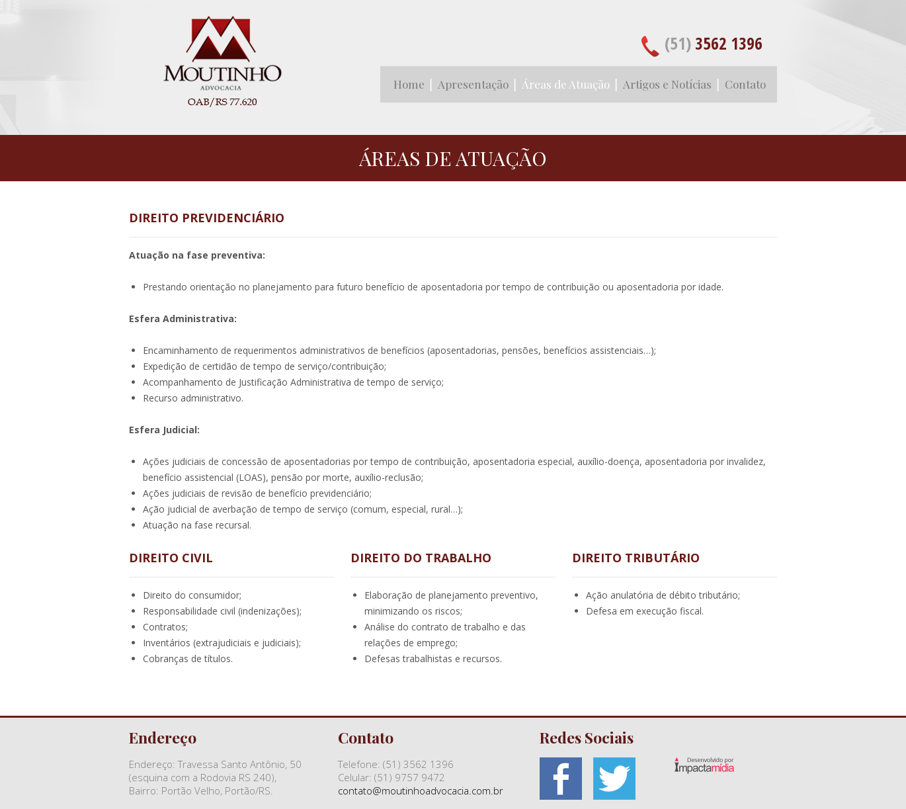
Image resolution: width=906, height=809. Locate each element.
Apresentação (473, 84)
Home (409, 84)
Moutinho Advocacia (221, 69)
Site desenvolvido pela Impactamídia (704, 765)
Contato (745, 84)
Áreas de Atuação (566, 84)
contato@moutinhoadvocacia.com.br (420, 790)
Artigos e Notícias (667, 84)
